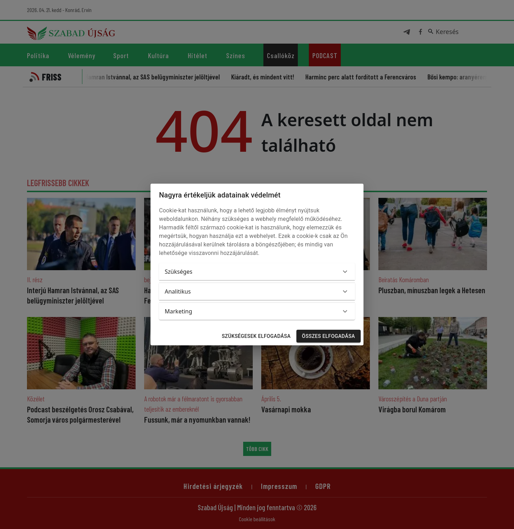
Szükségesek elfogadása (256, 336)
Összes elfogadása (328, 336)
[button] (257, 271)
